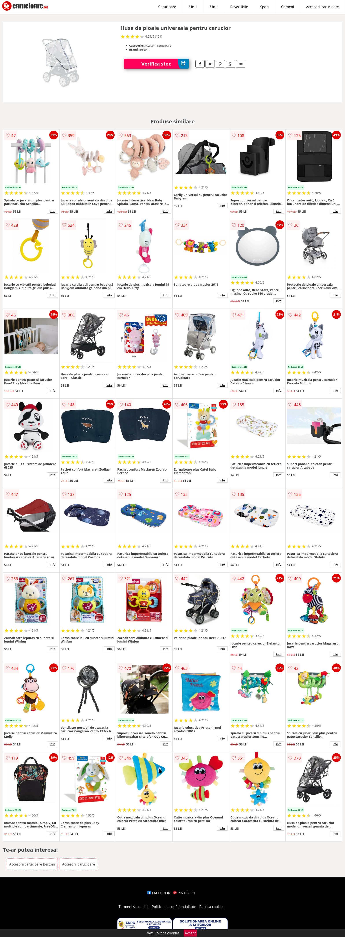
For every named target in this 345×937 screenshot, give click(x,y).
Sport (264, 6)
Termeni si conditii (134, 906)
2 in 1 (192, 6)
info (52, 211)
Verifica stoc (165, 64)
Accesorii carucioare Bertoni (32, 864)
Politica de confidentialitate (174, 906)
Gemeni (287, 6)
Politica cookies (211, 906)
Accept (190, 933)
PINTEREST (184, 893)
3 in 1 (213, 6)
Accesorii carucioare (322, 6)
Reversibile (239, 6)
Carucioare (167, 6)
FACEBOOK (158, 893)
